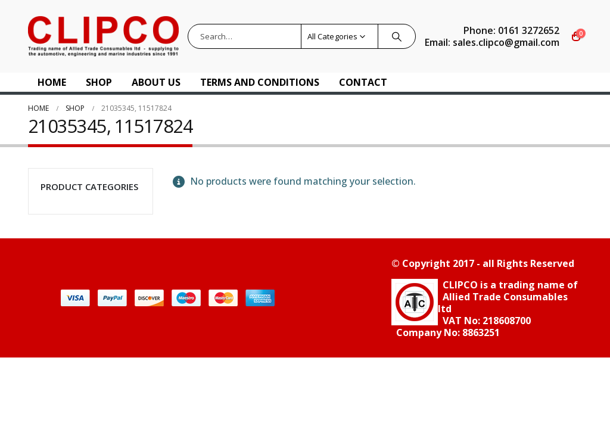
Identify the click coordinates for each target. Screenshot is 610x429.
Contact (363, 82)
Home (52, 82)
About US (156, 82)
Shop (99, 82)
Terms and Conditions (259, 82)
